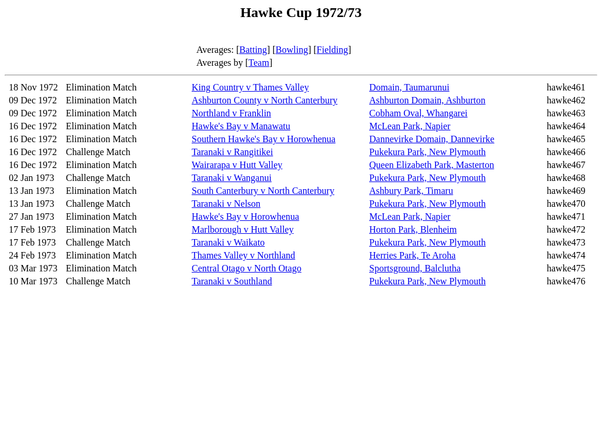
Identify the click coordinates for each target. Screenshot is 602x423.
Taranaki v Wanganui (232, 178)
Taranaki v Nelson (226, 204)
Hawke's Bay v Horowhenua (245, 216)
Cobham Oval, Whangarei (418, 113)
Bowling (292, 50)
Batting (253, 50)
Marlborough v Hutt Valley (242, 229)
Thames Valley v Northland (243, 255)
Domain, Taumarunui (409, 87)
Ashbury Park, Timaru (411, 191)
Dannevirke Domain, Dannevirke (431, 139)
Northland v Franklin (231, 113)
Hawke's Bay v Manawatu (241, 126)
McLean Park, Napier (409, 126)
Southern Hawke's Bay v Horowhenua (264, 139)
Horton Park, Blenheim (413, 229)
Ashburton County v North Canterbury (264, 100)
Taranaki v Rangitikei (232, 152)
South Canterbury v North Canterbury (263, 191)
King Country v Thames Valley (250, 87)
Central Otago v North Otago (247, 268)
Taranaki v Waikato (228, 242)
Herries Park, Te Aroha (412, 255)
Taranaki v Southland (232, 281)
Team (259, 63)
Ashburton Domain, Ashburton (427, 100)
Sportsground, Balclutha (415, 268)
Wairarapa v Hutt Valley (237, 165)
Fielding (332, 50)
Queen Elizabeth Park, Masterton (431, 165)
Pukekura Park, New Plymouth (427, 152)
